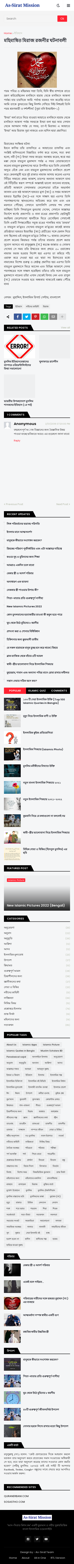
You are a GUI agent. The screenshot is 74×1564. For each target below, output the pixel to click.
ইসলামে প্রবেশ (60, 1087)
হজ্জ (48, 1232)
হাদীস (27, 1238)
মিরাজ (46, 306)
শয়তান (34, 1208)
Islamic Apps (29, 1044)
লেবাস (55, 1202)
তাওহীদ (22, 1123)
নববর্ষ (61, 1135)
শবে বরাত (20, 1208)
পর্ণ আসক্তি (12, 1153)
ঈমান (17, 1093)
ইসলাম (41, 1075)
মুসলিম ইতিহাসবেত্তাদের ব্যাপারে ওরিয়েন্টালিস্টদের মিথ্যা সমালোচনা (17, 365)
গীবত (38, 1105)
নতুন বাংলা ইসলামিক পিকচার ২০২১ (42, 783)
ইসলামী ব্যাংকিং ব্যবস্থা (38, 1087)
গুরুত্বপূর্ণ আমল (37, 971)
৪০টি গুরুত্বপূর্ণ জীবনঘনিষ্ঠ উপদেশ (41, 1409)
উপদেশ (37, 960)
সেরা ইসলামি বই (33, 1232)
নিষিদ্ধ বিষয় (37, 1003)
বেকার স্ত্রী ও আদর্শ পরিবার (20, 573)
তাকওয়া (35, 1123)
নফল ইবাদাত (46, 1135)
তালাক (9, 1129)
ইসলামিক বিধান (59, 1081)
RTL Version (58, 1558)
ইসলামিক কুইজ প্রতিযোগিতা (38, 733)
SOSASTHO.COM (14, 1502)
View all (65, 327)
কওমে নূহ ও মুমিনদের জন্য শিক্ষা (23, 557)
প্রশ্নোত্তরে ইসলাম (37, 1009)
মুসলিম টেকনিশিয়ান (46, 1190)
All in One (40, 1558)
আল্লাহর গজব (13, 1068)
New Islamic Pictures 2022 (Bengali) (36, 905)
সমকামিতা (29, 1220)
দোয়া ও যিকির (37, 987)
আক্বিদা (37, 944)
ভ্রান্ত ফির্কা (37, 1014)
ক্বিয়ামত (37, 966)
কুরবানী (23, 1099)
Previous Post (14, 504)
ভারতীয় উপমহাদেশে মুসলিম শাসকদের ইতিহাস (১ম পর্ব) (18, 403)
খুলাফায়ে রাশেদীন (48, 361)
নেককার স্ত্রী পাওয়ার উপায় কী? (22, 590)
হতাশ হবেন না (13, 1238)
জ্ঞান (25, 1117)
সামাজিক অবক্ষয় (14, 1226)
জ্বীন (56, 1117)
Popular (15, 690)
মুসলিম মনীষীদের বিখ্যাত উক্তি (39, 766)
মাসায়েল (22, 1184)
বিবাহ (9, 1172)
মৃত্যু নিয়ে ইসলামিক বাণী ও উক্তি (40, 716)
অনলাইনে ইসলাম (40, 1056)
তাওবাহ (10, 1123)
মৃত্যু (8, 1202)
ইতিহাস (18, 33)
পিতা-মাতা (36, 1153)
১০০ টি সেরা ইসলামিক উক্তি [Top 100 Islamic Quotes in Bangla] (44, 701)
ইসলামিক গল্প (56, 1075)
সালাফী (42, 1226)
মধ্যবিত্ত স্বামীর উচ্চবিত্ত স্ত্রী (36, 1332)
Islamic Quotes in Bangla (21, 1050)
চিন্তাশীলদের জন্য (37, 976)
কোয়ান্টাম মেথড (53, 1099)
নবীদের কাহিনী (32, 306)
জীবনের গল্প (12, 1117)
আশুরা (28, 1068)
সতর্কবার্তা (11, 1214)
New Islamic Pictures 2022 (24, 606)
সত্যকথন (37, 1025)
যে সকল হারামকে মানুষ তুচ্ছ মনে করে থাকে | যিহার (32, 648)
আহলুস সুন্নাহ (43, 1068)
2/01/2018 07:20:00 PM (57, 423)
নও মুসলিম (30, 1135)
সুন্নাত (17, 1232)
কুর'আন (10, 1099)
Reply (17, 440)
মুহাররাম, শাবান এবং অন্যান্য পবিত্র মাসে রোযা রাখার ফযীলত (38, 672)
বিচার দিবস (28, 1166)
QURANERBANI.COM (16, 1496)
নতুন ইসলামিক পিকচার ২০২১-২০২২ (42, 799)
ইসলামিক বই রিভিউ (37, 1081)
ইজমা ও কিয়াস (13, 1075)
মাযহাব (9, 1184)
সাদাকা (58, 1220)
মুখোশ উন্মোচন (13, 1190)
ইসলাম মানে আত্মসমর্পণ (19, 532)
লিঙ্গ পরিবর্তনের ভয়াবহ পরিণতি (23, 524)
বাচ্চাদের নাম (12, 1166)
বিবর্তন (56, 1166)
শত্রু (8, 1208)
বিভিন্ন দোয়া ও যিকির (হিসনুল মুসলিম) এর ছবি (45, 851)
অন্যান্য (35, 1062)
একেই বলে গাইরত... (33, 1282)
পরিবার (41, 1147)
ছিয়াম (30, 1111)
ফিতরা (41, 1160)
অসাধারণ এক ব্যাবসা (17, 582)
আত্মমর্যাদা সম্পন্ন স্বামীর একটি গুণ (41, 1315)
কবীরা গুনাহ (43, 1093)
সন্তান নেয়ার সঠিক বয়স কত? (22, 681)
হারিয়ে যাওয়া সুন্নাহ (15, 1245)
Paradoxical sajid (16, 1056)
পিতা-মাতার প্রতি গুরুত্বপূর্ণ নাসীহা (25, 598)
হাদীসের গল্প (41, 1238)
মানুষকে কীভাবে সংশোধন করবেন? (24, 540)
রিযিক (30, 1202)
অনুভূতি (37, 939)
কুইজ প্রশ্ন (59, 1093)
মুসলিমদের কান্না (37, 1196)
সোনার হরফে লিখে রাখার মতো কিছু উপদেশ (45, 1426)
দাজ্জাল (22, 1129)
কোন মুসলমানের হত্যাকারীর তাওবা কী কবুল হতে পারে (34, 615)
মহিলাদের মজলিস (33, 1178)
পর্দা (24, 1153)
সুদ (8, 1232)
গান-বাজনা (24, 1105)
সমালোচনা (44, 1220)
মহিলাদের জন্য (37, 1020)
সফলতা (53, 1214)
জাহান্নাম (54, 1111)
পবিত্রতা (28, 1147)
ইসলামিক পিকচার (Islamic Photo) (43, 749)
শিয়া (45, 1208)
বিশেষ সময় (22, 1172)
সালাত (30, 1226)
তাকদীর (48, 1123)
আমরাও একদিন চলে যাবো (20, 565)
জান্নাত (42, 1111)
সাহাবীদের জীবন (59, 1226)
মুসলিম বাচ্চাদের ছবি (15, 1196)
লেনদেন (42, 1202)
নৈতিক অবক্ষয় (13, 1147)
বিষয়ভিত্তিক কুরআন (41, 1172)
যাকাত (19, 1202)
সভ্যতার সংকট (13, 1220)
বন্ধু (63, 1160)
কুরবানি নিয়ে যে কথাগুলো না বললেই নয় (44, 816)
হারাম (55, 1238)
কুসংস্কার (36, 1099)
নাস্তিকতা (37, 998)
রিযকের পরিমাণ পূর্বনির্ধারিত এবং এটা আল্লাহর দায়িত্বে (34, 549)
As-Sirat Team (45, 1552)
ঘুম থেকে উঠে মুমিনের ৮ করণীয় (22, 623)
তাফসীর (61, 1123)
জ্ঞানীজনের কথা (37, 982)
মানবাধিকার (52, 1178)
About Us (11, 1044)
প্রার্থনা (30, 1160)
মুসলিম (29, 1190)
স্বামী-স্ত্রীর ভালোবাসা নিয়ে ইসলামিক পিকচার (30, 664)
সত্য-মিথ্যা (25, 1214)
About (25, 1558)
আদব (37, 949)
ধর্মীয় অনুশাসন (13, 1135)
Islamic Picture (51, 1044)
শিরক (55, 1208)
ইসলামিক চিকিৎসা (14, 1081)
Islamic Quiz (37, 690)
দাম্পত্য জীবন (37, 1129)
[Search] (31, 18)
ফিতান (53, 1160)
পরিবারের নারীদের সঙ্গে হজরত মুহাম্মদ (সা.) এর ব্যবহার (45, 1300)
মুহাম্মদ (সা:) (55, 1196)
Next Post (62, 504)
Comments (59, 690)
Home (8, 33)
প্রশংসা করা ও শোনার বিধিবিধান (23, 631)
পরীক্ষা (53, 1147)
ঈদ (8, 1093)
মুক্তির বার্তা (48, 1184)
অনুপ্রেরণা (37, 928)
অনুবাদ (37, 933)
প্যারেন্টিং (51, 1153)
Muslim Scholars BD (51, 1050)
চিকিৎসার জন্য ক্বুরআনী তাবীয (22, 639)
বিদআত (43, 1166)
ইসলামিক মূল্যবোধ (37, 955)
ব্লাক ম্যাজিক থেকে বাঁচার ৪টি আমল (25, 656)
